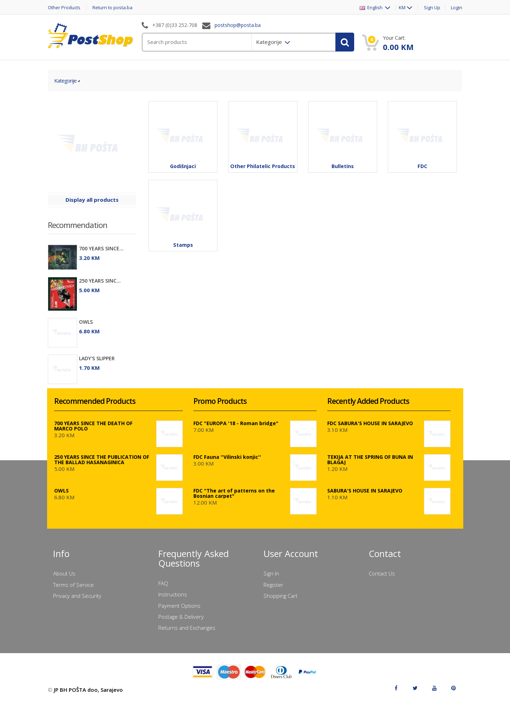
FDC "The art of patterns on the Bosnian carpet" (234, 493)
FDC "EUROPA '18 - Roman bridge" (235, 423)
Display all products (92, 199)
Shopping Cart (281, 595)
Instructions (172, 594)
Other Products (64, 7)
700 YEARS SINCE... (101, 248)
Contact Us (382, 573)
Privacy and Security (77, 595)
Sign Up (432, 7)
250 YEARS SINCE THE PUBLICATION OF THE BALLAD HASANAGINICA (101, 459)
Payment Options (179, 605)
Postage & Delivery (181, 616)
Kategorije (65, 80)
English (371, 7)
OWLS (86, 321)
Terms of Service (73, 584)
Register (273, 584)
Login (456, 7)
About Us (64, 573)
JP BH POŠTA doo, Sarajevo (88, 689)
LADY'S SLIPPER (97, 358)
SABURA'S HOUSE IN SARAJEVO (364, 490)
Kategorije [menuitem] (269, 41)
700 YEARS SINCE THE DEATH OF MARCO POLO (93, 426)
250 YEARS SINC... (100, 280)
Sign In (271, 573)
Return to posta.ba (112, 7)
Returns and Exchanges (186, 627)
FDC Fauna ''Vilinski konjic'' (227, 457)
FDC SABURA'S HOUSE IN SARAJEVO (370, 423)
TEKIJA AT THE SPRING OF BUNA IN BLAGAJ (370, 459)
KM (402, 7)
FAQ (163, 583)
